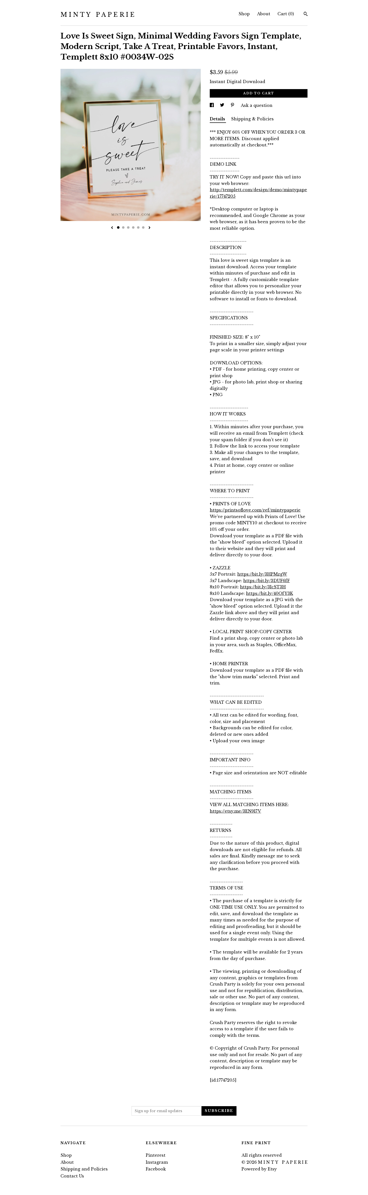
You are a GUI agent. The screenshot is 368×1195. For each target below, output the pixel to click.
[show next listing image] (149, 228)
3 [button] (128, 227)
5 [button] (138, 227)
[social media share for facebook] (212, 105)
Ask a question (256, 105)
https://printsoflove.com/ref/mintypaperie (255, 510)
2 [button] (123, 227)
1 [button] (118, 227)
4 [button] (133, 227)
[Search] (306, 14)
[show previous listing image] (112, 228)
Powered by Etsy (259, 1168)
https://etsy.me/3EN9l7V (235, 811)
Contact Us (72, 1175)
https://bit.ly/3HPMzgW (262, 574)
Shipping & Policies (252, 118)
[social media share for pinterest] (233, 105)
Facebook (156, 1168)
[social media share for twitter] (223, 105)
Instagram (157, 1162)
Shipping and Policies (84, 1168)
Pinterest (156, 1155)
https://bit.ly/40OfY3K (269, 593)
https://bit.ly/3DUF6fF (266, 580)
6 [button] (143, 227)
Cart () (286, 13)
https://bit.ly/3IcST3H (263, 586)
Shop (244, 13)
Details (218, 118)
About (263, 13)
